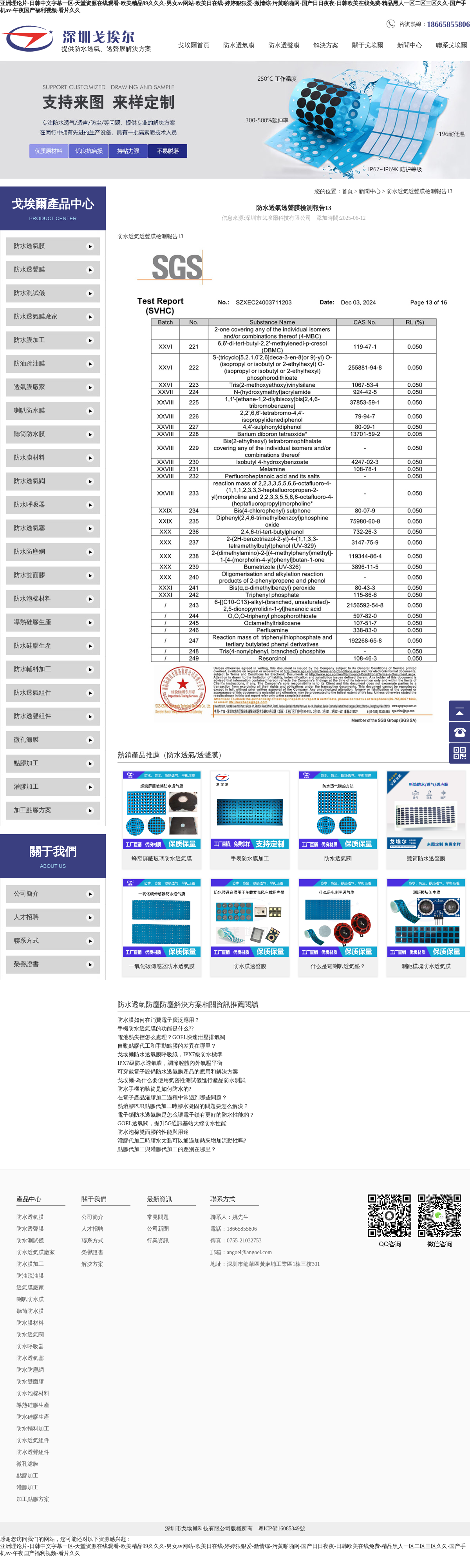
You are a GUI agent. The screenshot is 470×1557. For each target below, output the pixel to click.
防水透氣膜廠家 (36, 316)
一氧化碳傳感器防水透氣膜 (162, 966)
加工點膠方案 (32, 810)
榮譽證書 (26, 964)
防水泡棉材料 (32, 598)
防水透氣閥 (29, 481)
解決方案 (325, 45)
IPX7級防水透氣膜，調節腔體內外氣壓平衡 (170, 1063)
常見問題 (158, 1217)
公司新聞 (158, 1229)
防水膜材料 (29, 457)
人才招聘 (26, 917)
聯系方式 (26, 940)
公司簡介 (26, 893)
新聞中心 (409, 45)
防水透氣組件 (32, 692)
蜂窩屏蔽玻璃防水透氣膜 (162, 859)
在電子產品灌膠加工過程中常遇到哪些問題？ (172, 1098)
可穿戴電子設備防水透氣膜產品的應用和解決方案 (178, 1072)
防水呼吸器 (29, 504)
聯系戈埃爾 (451, 45)
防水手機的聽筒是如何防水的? (154, 1089)
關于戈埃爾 (367, 45)
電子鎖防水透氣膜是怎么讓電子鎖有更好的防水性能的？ (186, 1115)
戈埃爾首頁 (194, 45)
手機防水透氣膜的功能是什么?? (155, 1029)
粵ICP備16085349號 (281, 1529)
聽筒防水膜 (29, 434)
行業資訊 (158, 1241)
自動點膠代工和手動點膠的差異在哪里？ (167, 1046)
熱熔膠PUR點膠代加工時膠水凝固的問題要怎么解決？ (183, 1106)
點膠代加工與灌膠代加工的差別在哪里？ (167, 1149)
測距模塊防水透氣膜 (426, 966)
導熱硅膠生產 (32, 622)
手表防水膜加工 (250, 859)
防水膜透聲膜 (249, 966)
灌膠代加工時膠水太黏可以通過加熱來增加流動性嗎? (182, 1141)
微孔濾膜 (26, 739)
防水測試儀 (29, 293)
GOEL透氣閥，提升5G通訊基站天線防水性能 (172, 1123)
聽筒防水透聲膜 (426, 859)
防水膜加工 (29, 340)
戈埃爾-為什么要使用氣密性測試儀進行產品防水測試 (182, 1080)
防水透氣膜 (239, 45)
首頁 (347, 191)
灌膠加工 (26, 786)
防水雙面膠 (29, 575)
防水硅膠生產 (32, 645)
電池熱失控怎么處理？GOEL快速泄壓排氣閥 (171, 1037)
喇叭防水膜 (29, 410)
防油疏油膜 (29, 363)
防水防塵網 (29, 551)
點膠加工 (26, 763)
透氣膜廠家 (29, 387)
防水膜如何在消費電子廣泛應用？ (159, 1020)
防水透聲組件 (32, 716)
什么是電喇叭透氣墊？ (338, 966)
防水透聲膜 (284, 45)
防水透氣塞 (29, 528)
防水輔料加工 (32, 669)
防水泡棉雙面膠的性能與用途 (153, 1132)
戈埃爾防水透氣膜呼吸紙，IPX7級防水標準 (170, 1054)
